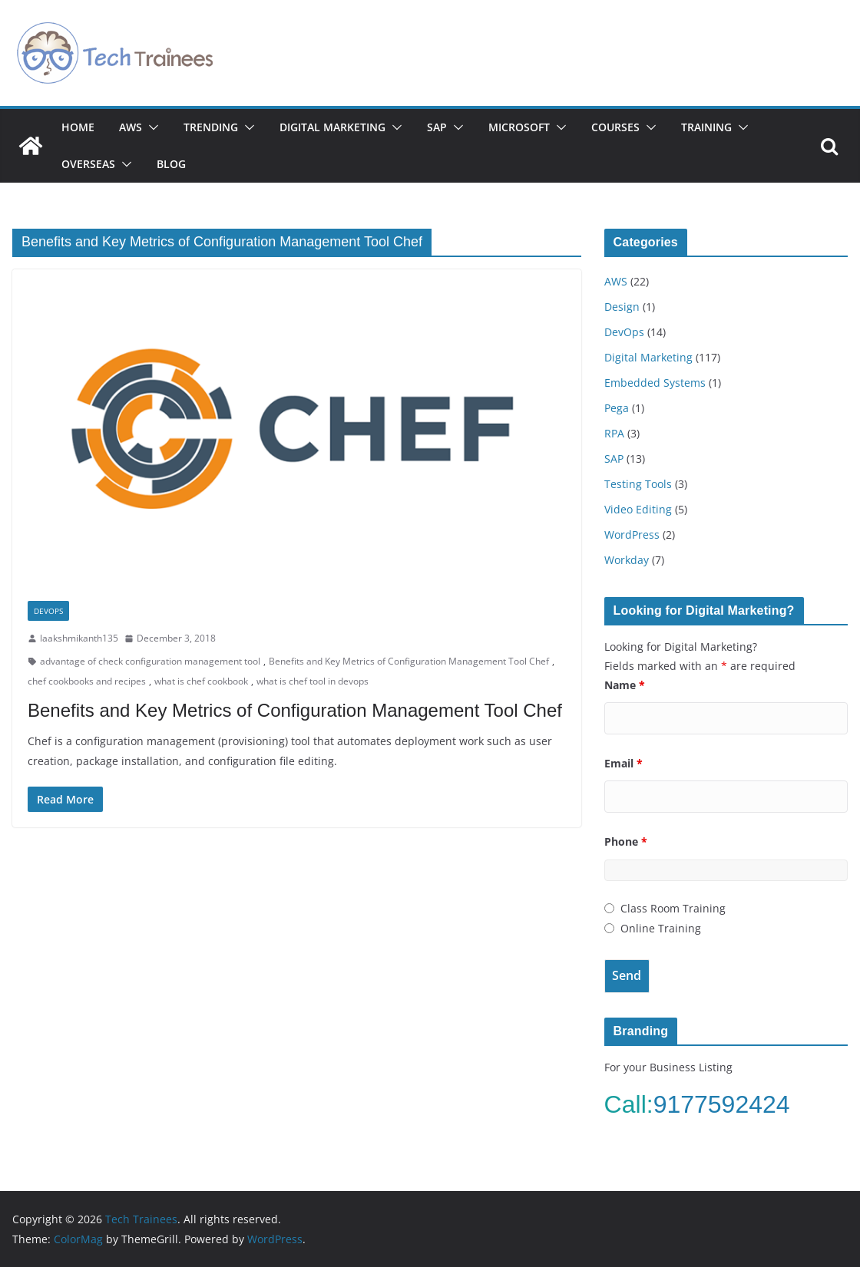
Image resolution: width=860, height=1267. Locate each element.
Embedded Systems (655, 382)
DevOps (48, 610)
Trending (211, 127)
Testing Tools (638, 484)
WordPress (632, 534)
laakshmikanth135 (79, 638)
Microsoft (519, 127)
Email (623, 763)
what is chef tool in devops (312, 681)
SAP (437, 127)
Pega (616, 408)
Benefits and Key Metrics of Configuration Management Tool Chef (409, 661)
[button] (150, 127)
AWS (130, 127)
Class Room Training (673, 908)
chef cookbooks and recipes (87, 681)
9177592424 (725, 1104)
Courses (615, 127)
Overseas (88, 164)
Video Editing (638, 509)
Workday (626, 560)
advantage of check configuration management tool (150, 661)
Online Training (660, 928)
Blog (171, 164)
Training (706, 127)
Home (77, 127)
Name (624, 685)
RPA (614, 433)
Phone (625, 841)
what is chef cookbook (201, 681)
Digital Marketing (332, 127)
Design (622, 306)
